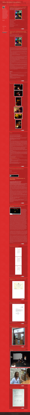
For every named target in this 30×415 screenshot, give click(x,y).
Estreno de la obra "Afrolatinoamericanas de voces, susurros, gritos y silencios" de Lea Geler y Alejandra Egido (18, 32)
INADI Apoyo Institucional (14, 246)
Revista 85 (12, 172)
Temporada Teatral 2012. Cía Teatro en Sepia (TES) (18, 7)
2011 (3, 29)
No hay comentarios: (18, 130)
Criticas (11, 132)
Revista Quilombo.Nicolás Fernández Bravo (17, 168)
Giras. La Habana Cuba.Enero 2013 (15, 302)
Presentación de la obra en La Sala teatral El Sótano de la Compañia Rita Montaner (18, 326)
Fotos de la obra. (12, 83)
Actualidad (10, 172)
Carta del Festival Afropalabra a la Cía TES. (17, 388)
